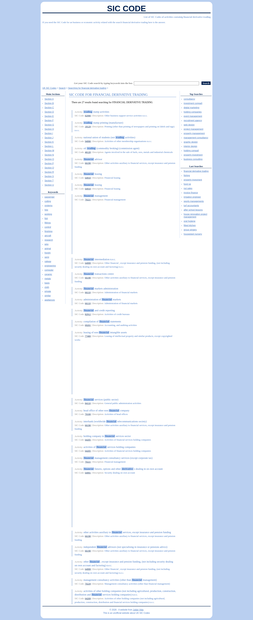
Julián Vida (138, 610)
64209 (88, 598)
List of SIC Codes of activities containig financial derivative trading (177, 17)
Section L (49, 146)
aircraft (48, 235)
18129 (88, 126)
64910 (88, 177)
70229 (88, 583)
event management (193, 116)
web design (189, 125)
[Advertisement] (126, 51)
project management (193, 129)
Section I (49, 133)
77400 (88, 336)
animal (48, 248)
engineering (50, 266)
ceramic (48, 274)
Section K (49, 142)
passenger (50, 197)
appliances (50, 300)
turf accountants (191, 205)
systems (48, 205)
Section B (49, 103)
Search (62, 88)
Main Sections (53, 94)
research (49, 240)
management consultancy (196, 137)
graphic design (191, 142)
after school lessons (193, 210)
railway (48, 261)
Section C (49, 107)
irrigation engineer (192, 197)
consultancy (189, 99)
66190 (88, 163)
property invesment (193, 180)
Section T (49, 180)
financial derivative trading (196, 171)
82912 (88, 314)
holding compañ (191, 150)
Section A (49, 99)
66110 (88, 292)
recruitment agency (193, 120)
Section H (49, 129)
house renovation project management (195, 215)
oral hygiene (189, 221)
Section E (49, 116)
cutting (48, 201)
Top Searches (196, 94)
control (48, 227)
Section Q (49, 168)
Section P (49, 163)
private (48, 291)
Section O (49, 159)
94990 (88, 141)
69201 (88, 325)
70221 (88, 199)
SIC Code (126, 8)
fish (46, 218)
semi (47, 257)
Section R (49, 172)
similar (48, 295)
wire (46, 244)
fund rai (187, 184)
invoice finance (191, 192)
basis (47, 283)
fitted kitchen (190, 225)
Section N (49, 155)
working (48, 214)
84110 (88, 403)
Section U (49, 185)
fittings (48, 223)
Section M (49, 150)
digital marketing (191, 107)
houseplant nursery (193, 234)
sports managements (194, 201)
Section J (49, 137)
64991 (88, 472)
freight (47, 253)
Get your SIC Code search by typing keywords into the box (103, 83)
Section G (49, 125)
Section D (49, 112)
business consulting (193, 159)
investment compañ (193, 103)
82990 (88, 115)
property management (194, 133)
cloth (47, 287)
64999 (88, 263)
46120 (88, 152)
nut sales (188, 188)
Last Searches (196, 166)
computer (49, 270)
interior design (190, 146)
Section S (49, 176)
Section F (49, 120)
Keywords (53, 192)
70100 (88, 414)
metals (48, 278)
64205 (88, 439)
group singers (190, 230)
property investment (193, 155)
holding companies (193, 112)
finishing (48, 231)
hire (46, 210)
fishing (187, 175)
